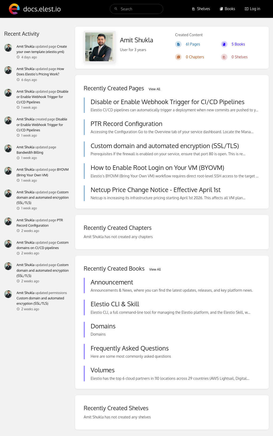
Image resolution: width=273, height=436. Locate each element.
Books (227, 8)
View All (154, 89)
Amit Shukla (25, 46)
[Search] (116, 9)
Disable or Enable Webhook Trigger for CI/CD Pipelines (43, 96)
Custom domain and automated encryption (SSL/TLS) (43, 197)
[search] (136, 9)
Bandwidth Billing (30, 152)
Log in (252, 8)
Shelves (201, 8)
